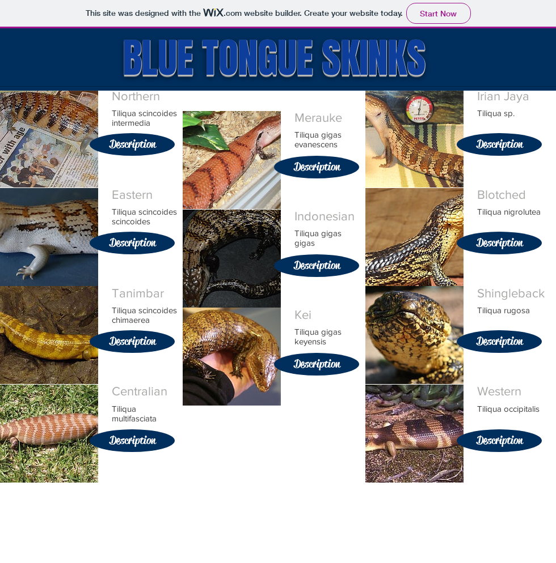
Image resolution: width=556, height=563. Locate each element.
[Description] (132, 144)
